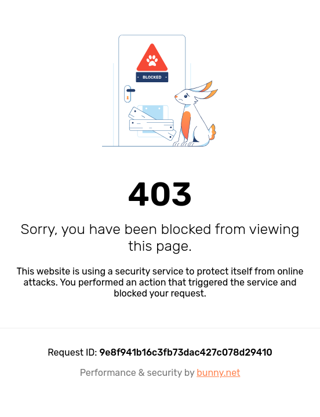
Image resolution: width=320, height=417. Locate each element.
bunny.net (218, 372)
